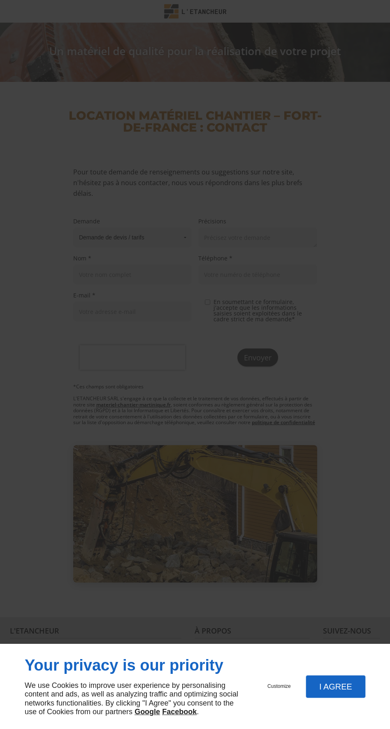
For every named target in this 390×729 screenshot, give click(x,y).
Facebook (179, 712)
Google (147, 712)
